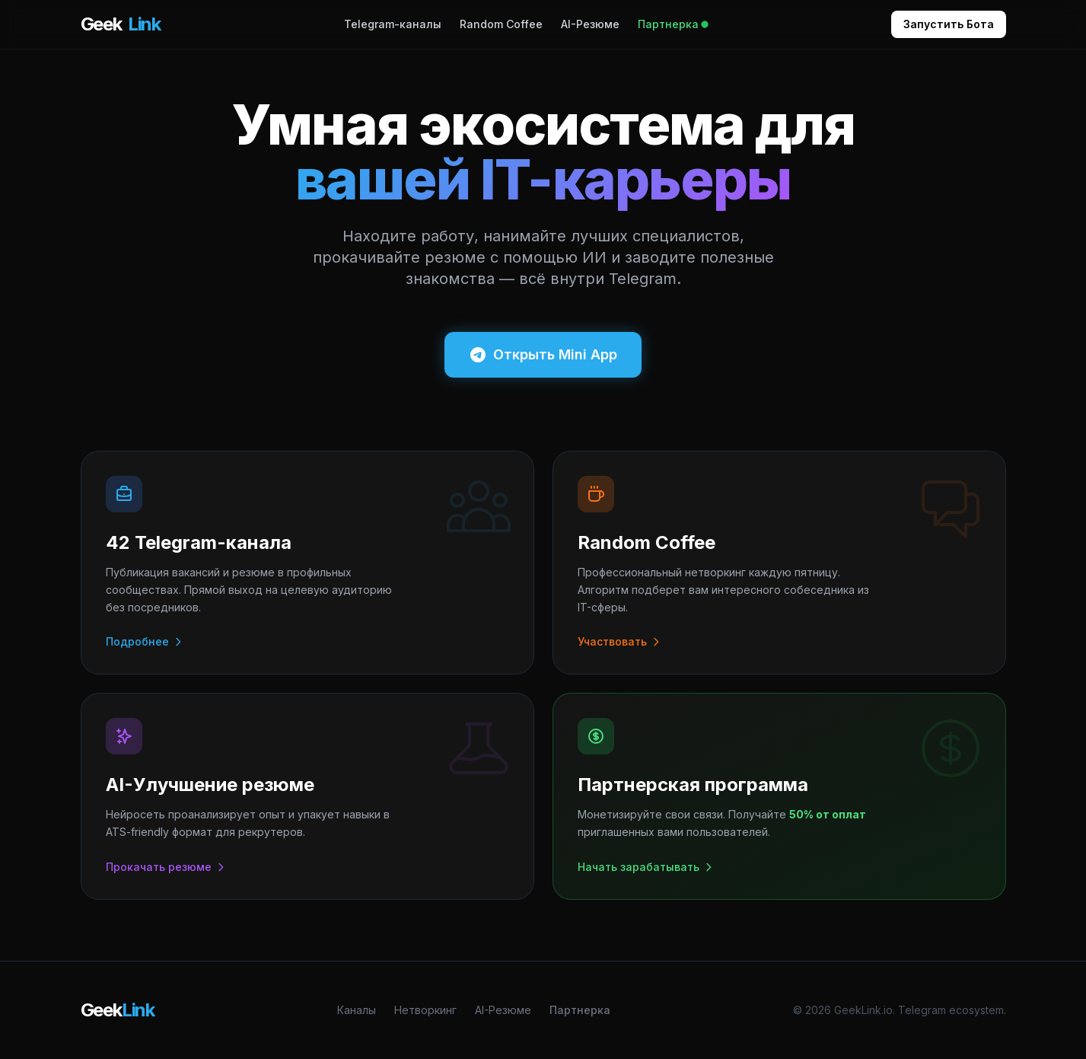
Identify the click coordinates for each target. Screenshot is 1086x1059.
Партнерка (673, 24)
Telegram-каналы (392, 24)
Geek (121, 24)
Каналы (356, 1009)
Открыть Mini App (543, 355)
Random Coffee (501, 24)
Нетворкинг (425, 1009)
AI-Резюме (590, 24)
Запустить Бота (948, 24)
